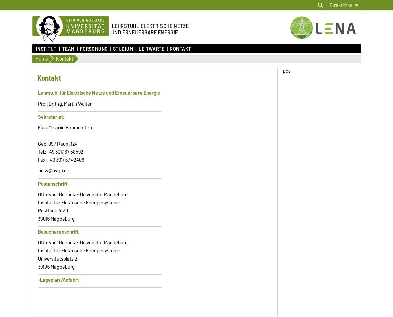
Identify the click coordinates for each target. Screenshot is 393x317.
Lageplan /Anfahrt (59, 280)
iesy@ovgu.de (54, 171)
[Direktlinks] (344, 5)
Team (68, 49)
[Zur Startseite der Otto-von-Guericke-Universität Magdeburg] (70, 29)
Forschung (94, 49)
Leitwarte (151, 49)
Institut (46, 49)
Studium (123, 49)
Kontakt (180, 49)
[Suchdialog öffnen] (320, 5)
